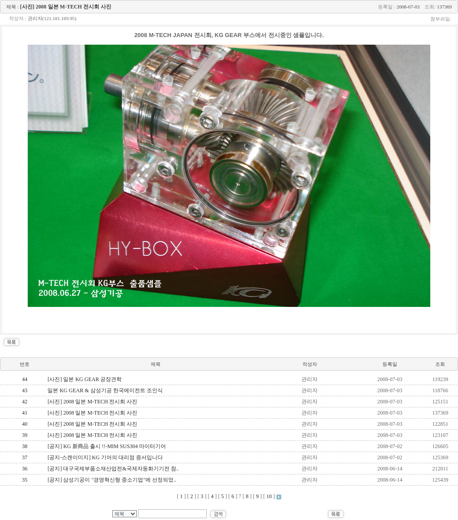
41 (24, 413)
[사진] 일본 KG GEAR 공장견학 (84, 379)
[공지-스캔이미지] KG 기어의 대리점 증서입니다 (104, 457)
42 (24, 401)
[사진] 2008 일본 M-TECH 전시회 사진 (92, 401)
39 (24, 435)
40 (24, 424)
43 (24, 390)
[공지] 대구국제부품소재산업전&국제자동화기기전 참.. (112, 468)
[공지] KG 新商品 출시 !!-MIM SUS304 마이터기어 (106, 446)
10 (269, 496)
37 (24, 457)
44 (24, 379)
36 (24, 468)
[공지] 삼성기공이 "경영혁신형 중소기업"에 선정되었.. (111, 480)
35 (24, 480)
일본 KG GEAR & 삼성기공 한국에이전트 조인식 (104, 390)
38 (24, 446)
